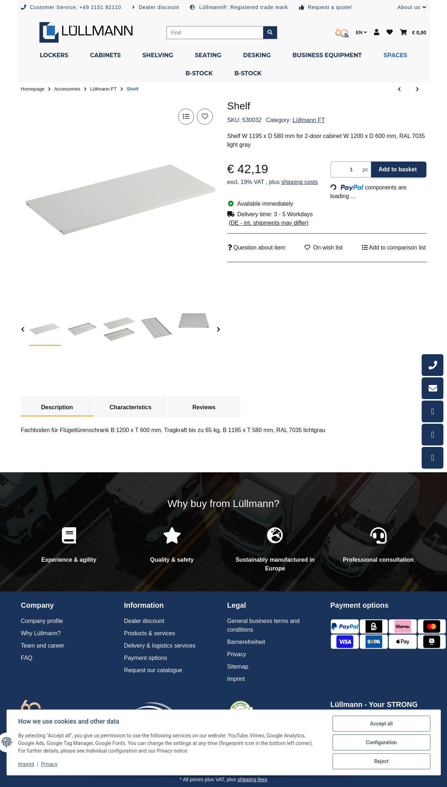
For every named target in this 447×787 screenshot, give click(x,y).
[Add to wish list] (205, 117)
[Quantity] (345, 170)
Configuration (381, 742)
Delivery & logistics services (159, 645)
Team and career (42, 645)
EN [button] (361, 32)
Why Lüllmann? (41, 633)
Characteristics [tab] (131, 407)
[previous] (22, 330)
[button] (409, 7)
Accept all (381, 724)
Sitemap (238, 666)
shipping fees (252, 779)
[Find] (214, 32)
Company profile (42, 621)
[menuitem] (54, 55)
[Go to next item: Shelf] (417, 89)
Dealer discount (144, 621)
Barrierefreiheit (246, 642)
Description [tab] (57, 407)
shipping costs (299, 182)
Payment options (145, 658)
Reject (381, 761)
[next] (218, 330)
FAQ (27, 658)
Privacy (49, 764)
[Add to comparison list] (186, 117)
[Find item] (270, 32)
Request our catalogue (153, 670)
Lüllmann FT (309, 120)
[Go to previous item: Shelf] (399, 89)
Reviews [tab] (203, 407)
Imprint (26, 764)
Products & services (149, 633)
